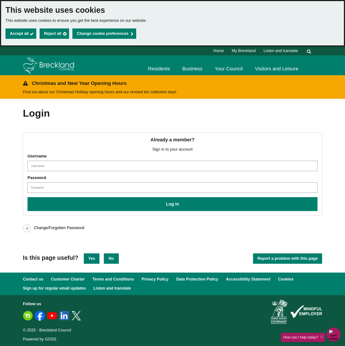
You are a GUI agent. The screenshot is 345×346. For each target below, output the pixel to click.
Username (37, 156)
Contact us (33, 279)
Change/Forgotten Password (59, 228)
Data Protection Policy (197, 279)
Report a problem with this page (287, 258)
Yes (91, 258)
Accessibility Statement (248, 279)
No (111, 258)
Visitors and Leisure (276, 68)
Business (192, 68)
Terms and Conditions (113, 279)
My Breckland (244, 51)
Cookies (286, 279)
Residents (159, 68)
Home (218, 51)
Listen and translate (281, 51)
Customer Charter (68, 279)
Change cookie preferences (102, 33)
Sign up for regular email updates (54, 288)
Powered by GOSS (39, 339)
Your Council (229, 68)
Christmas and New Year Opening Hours (79, 83)
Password (37, 178)
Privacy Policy (155, 279)
